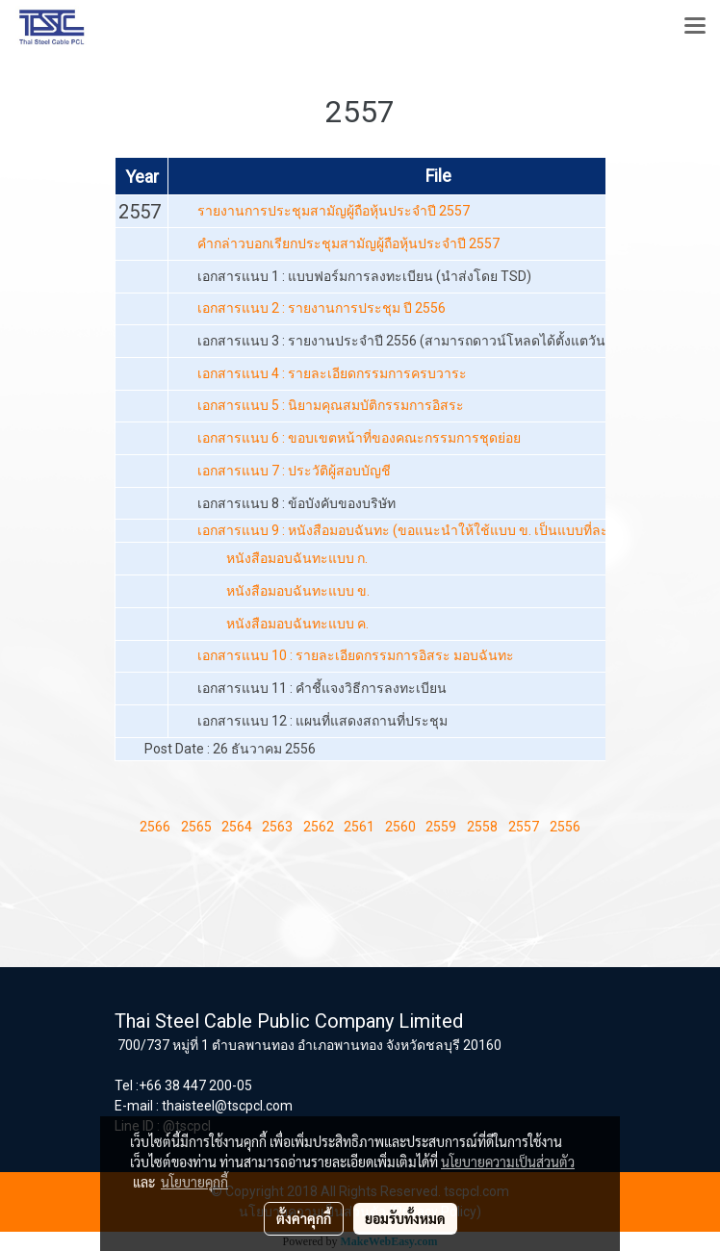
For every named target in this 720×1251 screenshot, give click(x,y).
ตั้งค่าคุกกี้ (303, 1218)
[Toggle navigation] (695, 27)
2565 (196, 826)
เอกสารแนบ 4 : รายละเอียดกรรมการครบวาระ (332, 373)
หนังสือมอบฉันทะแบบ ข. (298, 591)
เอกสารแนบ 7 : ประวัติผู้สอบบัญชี (294, 470)
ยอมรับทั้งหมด (405, 1218)
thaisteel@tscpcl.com (227, 1105)
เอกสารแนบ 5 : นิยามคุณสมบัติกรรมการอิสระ (330, 405)
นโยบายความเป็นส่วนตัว (508, 1161)
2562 (318, 826)
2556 (565, 826)
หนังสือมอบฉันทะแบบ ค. (297, 623)
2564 (236, 826)
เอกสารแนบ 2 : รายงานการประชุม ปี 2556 (321, 308)
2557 (523, 826)
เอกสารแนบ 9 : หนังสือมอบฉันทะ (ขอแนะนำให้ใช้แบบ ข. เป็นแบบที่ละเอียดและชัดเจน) (452, 530)
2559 (440, 826)
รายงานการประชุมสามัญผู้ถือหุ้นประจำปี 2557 (333, 210)
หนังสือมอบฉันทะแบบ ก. (297, 558)
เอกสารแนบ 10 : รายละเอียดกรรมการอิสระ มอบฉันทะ (355, 655)
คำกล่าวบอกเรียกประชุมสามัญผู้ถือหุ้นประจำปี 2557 (348, 243)
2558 (482, 826)
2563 (277, 826)
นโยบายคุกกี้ (194, 1181)
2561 (359, 826)
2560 (400, 826)
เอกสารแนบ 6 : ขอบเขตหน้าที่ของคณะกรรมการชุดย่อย (359, 438)
